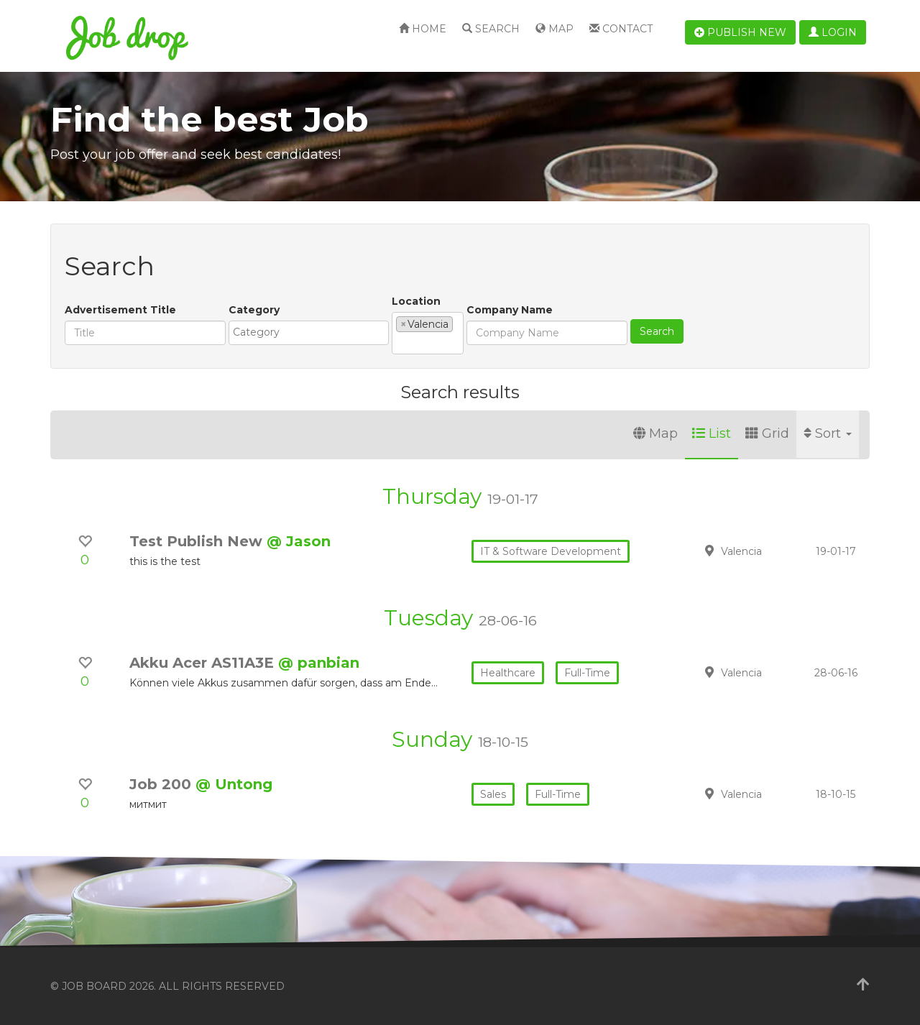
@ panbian (318, 662)
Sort (828, 433)
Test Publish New (198, 541)
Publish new (740, 32)
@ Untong (234, 784)
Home (422, 28)
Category (254, 309)
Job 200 (162, 784)
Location (416, 301)
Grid (767, 433)
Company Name (509, 309)
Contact (621, 28)
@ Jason (299, 541)
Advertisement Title (120, 309)
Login (833, 32)
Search (491, 28)
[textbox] (312, 332)
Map (554, 28)
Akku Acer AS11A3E (203, 662)
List (711, 433)
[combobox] (309, 333)
